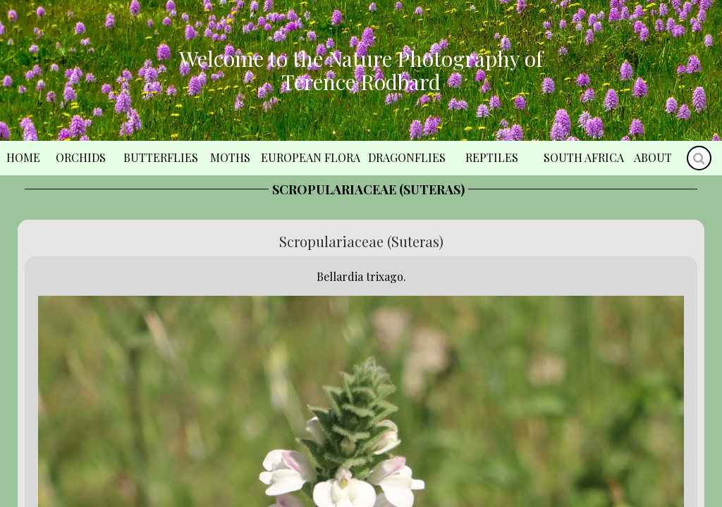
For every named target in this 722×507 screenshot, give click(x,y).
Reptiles (491, 157)
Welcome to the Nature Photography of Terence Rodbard (361, 70)
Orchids (81, 157)
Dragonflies (407, 157)
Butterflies (160, 157)
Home (23, 157)
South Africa (584, 157)
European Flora (310, 157)
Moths (230, 157)
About (653, 157)
